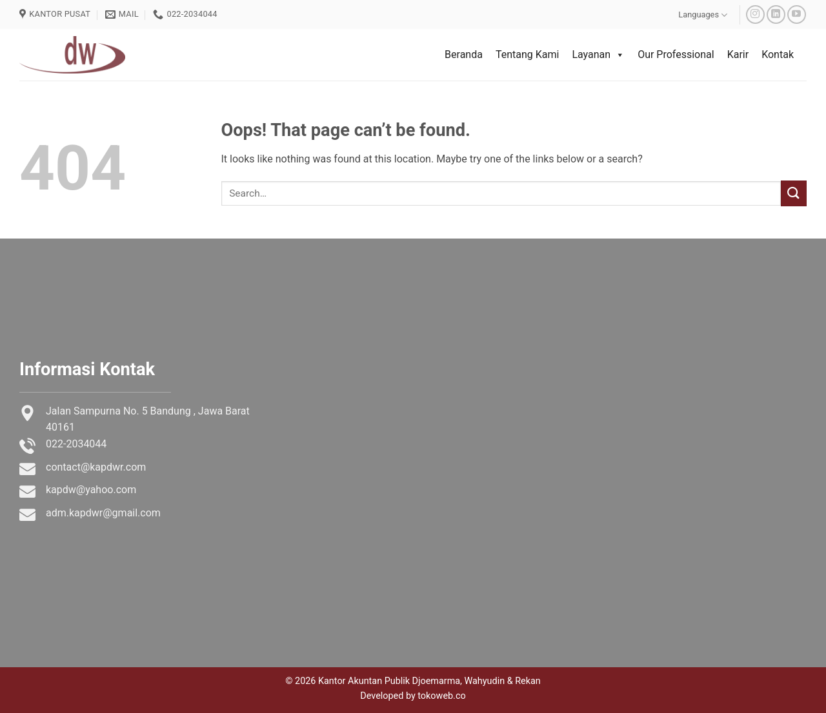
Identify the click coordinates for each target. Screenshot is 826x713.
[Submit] (794, 193)
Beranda (464, 54)
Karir (738, 54)
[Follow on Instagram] (755, 14)
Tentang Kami (527, 54)
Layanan (598, 55)
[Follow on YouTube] (796, 14)
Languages (702, 15)
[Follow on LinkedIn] (776, 14)
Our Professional (676, 54)
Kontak (777, 54)
